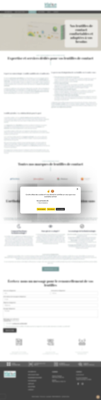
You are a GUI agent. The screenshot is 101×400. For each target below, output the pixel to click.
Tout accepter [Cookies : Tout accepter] (41, 209)
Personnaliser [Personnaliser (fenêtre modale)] (60, 209)
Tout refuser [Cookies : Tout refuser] (51, 209)
